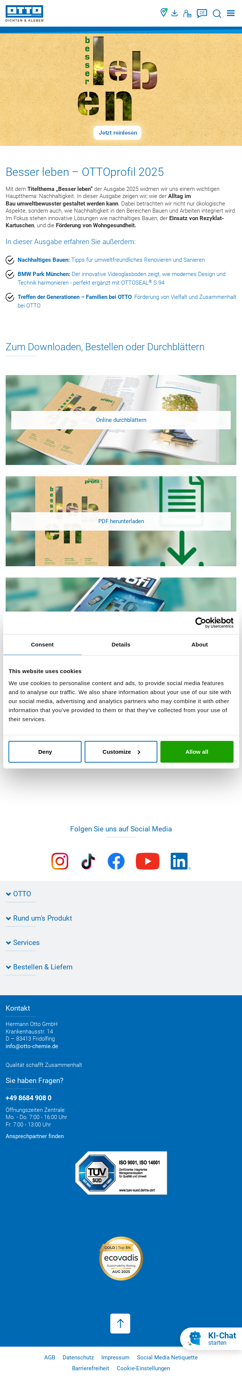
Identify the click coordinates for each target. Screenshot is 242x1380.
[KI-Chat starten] (211, 1339)
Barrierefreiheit (90, 1368)
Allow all (196, 751)
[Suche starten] (217, 13)
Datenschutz (78, 1357)
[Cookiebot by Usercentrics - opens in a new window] (200, 622)
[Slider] (121, 89)
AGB (49, 1357)
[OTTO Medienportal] (175, 13)
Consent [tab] (42, 644)
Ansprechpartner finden (35, 1136)
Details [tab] (121, 644)
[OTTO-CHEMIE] (24, 15)
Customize (121, 751)
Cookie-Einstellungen (143, 1368)
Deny (45, 751)
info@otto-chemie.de (32, 1046)
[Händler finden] (164, 13)
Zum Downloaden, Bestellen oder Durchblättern (105, 346)
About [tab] (199, 644)
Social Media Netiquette (167, 1357)
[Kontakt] (187, 13)
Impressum (115, 1357)
